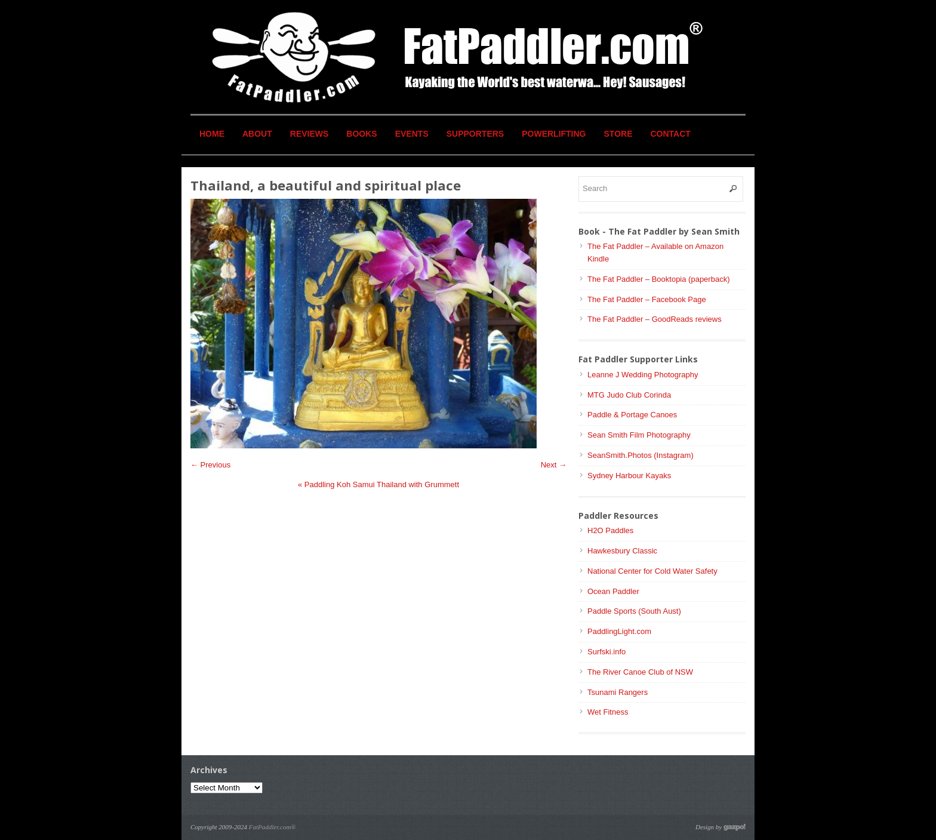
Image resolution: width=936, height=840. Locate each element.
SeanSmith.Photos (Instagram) (640, 455)
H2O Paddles (610, 530)
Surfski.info (606, 651)
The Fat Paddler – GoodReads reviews (654, 319)
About (257, 134)
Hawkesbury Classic (622, 550)
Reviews (309, 134)
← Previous (210, 464)
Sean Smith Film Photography (639, 434)
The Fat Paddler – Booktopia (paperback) (658, 279)
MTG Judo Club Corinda (629, 394)
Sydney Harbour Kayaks (629, 475)
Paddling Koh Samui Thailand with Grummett (378, 484)
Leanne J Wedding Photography (642, 374)
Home (211, 134)
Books (361, 134)
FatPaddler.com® (272, 826)
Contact (671, 134)
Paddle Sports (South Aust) (634, 611)
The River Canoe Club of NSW (640, 671)
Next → (553, 464)
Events (412, 134)
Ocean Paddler (613, 591)
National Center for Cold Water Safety (652, 571)
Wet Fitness (607, 711)
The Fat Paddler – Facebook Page (646, 299)
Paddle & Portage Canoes (632, 414)
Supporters (475, 134)
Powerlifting (554, 134)
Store (618, 134)
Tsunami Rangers (617, 692)
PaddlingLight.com (619, 631)
